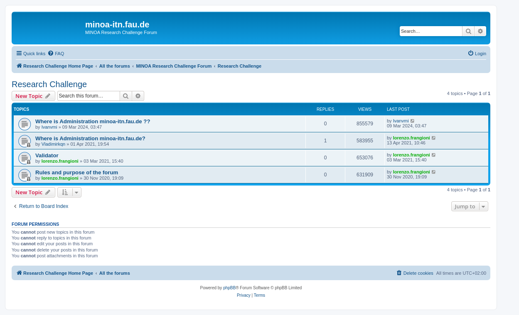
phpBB (229, 288)
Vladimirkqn (53, 144)
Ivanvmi (49, 127)
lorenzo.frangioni (411, 137)
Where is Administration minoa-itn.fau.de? (90, 138)
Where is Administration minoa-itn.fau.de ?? (92, 121)
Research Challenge (49, 84)
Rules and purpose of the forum (76, 172)
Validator (47, 155)
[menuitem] (55, 54)
